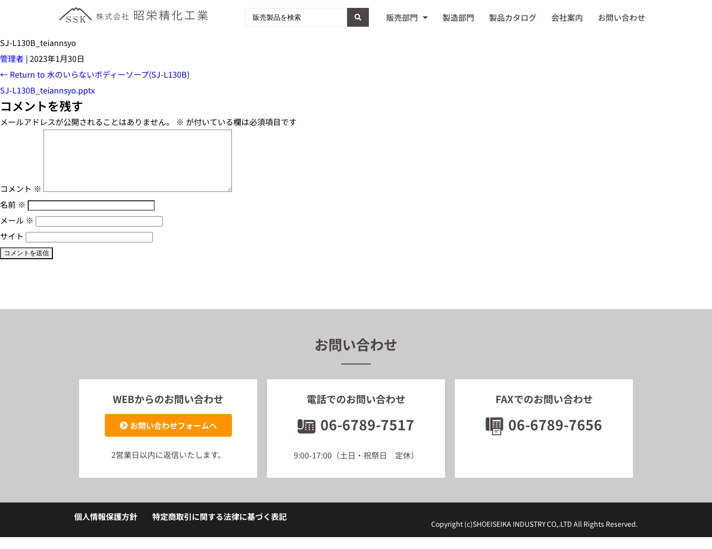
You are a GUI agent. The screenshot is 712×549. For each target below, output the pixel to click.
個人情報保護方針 (105, 528)
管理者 (12, 58)
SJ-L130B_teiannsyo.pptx (47, 90)
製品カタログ (512, 17)
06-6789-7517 (356, 436)
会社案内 (567, 17)
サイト (12, 248)
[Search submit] (358, 17)
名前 (13, 216)
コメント (21, 200)
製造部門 (458, 17)
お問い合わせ (621, 17)
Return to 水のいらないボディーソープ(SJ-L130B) (94, 74)
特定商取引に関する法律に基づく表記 (219, 528)
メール (17, 232)
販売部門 (407, 17)
